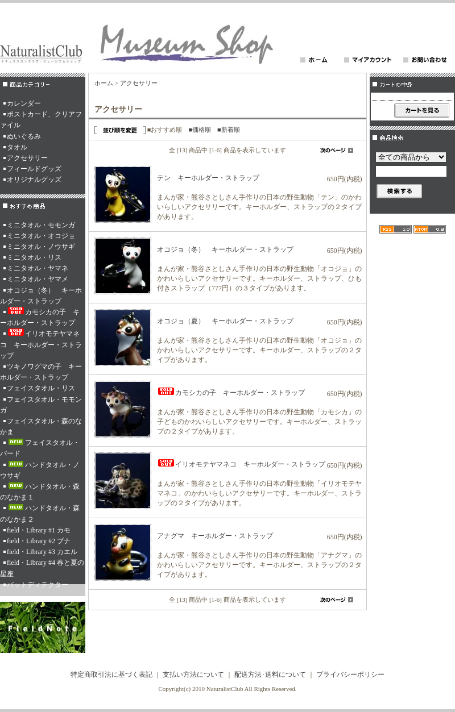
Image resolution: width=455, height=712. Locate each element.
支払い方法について (193, 674)
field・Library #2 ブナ (39, 541)
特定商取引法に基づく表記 (111, 674)
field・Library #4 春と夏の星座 (42, 568)
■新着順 (228, 129)
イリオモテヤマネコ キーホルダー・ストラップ (41, 343)
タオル (17, 147)
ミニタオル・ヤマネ (37, 268)
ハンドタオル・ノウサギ (40, 470)
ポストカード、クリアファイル (41, 119)
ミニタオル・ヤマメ (37, 279)
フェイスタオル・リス (41, 388)
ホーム (103, 83)
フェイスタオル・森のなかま (41, 426)
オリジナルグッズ (34, 180)
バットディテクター (37, 585)
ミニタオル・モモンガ (41, 225)
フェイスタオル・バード (40, 448)
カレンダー (24, 103)
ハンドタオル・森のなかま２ (40, 513)
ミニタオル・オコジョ (41, 236)
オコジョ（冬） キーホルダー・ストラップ (41, 295)
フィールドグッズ (34, 169)
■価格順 (199, 129)
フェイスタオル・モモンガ (41, 404)
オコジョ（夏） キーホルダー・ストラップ (225, 321)
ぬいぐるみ (24, 136)
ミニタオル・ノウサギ (41, 247)
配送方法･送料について (270, 674)
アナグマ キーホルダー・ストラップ (215, 536)
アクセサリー (27, 158)
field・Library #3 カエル (42, 552)
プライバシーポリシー (350, 674)
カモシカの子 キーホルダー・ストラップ (40, 317)
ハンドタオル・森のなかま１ (40, 491)
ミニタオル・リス (34, 257)
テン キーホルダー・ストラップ (208, 178)
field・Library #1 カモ (39, 530)
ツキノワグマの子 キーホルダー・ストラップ (41, 372)
